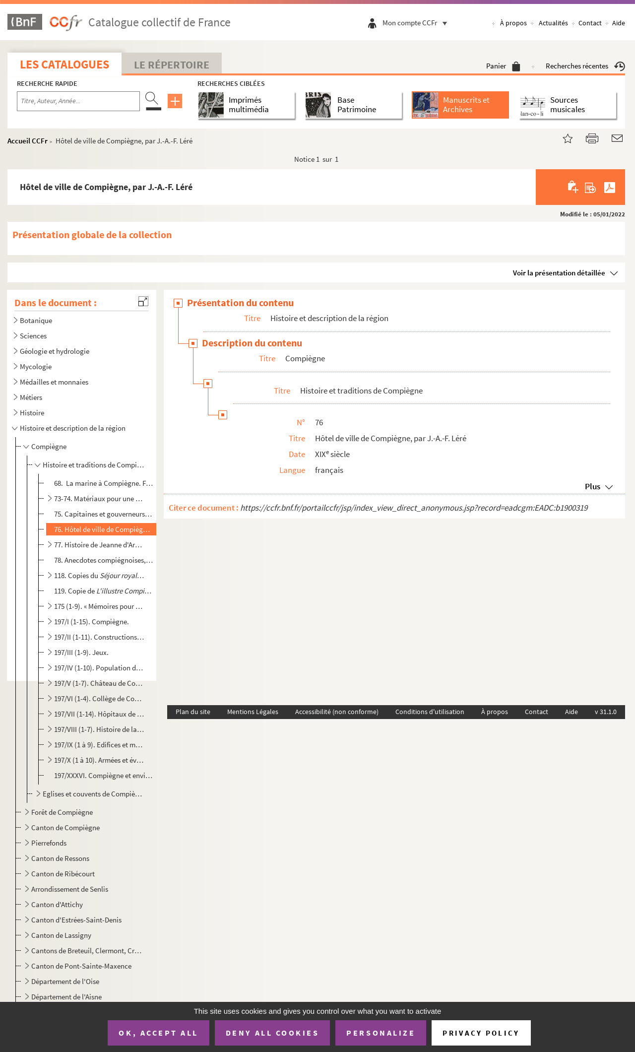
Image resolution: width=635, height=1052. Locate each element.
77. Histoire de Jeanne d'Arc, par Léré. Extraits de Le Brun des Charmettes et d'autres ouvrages (99, 544)
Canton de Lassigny (61, 935)
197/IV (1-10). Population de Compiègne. (99, 667)
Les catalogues (64, 64)
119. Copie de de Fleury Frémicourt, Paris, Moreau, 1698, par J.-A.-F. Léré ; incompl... (103, 590)
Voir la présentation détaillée (559, 272)
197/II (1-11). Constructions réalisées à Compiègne (99, 637)
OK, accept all (158, 1033)
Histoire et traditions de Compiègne (93, 464)
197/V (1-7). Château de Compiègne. (99, 683)
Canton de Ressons (60, 858)
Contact (590, 22)
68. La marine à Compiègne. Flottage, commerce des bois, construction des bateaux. (103, 483)
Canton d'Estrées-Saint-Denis (76, 919)
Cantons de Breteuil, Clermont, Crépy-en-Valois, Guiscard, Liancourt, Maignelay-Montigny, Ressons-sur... (87, 950)
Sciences (33, 335)
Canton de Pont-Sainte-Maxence (81, 966)
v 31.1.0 (606, 711)
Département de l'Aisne (66, 996)
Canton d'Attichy (57, 904)
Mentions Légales (252, 711)
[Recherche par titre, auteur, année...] (78, 101)
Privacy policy (481, 1033)
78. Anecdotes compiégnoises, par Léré (103, 560)
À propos (513, 22)
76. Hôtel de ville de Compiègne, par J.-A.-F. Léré (103, 529)
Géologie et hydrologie (54, 351)
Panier (503, 65)
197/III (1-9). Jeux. (81, 652)
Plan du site (193, 711)
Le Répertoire (171, 64)
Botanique (36, 320)
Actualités (553, 22)
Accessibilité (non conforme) (337, 711)
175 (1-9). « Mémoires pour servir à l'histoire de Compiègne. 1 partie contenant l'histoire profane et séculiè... (99, 606)
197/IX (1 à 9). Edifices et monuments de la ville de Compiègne (99, 744)
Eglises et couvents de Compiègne (93, 793)
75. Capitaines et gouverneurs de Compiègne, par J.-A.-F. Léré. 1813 (103, 514)
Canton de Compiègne (65, 827)
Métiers (31, 397)
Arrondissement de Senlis (69, 889)
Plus (592, 486)
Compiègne (48, 446)
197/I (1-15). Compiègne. (91, 621)
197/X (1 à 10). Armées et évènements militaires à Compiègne (99, 760)
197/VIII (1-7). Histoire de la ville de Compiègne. (99, 729)
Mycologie (36, 366)
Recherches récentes (585, 65)
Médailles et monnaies (54, 382)
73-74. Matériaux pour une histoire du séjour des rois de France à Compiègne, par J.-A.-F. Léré (99, 498)
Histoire (32, 412)
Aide (618, 22)
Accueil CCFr (27, 140)
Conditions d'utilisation (429, 711)
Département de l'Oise (65, 981)
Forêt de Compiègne (62, 812)
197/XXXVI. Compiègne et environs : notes (103, 775)
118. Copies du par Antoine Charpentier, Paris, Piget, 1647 (99, 575)
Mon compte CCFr (417, 22)
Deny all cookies (272, 1033)
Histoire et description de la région (73, 428)
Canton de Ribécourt (63, 873)
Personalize (380, 1033)
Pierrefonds (48, 843)
